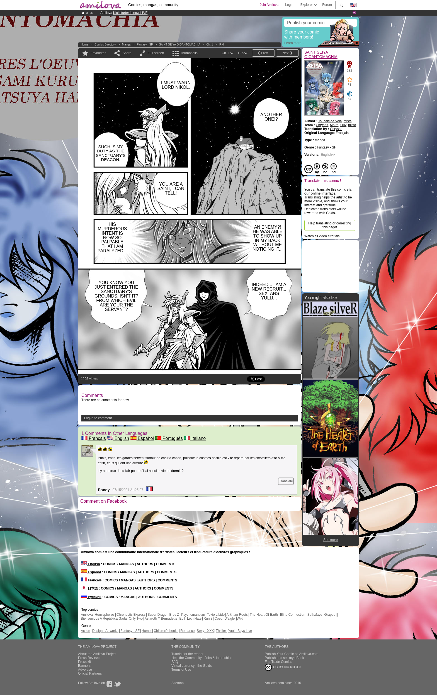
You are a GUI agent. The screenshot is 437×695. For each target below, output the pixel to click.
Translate (286, 481)
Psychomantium (193, 615)
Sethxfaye (314, 615)
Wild (240, 618)
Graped (329, 615)
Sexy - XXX (205, 631)
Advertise (85, 670)
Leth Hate (194, 618)
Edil (182, 618)
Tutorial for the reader (187, 654)
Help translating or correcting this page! (329, 225)
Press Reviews (89, 658)
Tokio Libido (216, 615)
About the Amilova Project (97, 654)
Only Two (136, 618)
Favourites (98, 53)
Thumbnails (189, 53)
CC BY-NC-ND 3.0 (283, 667)
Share (126, 53)
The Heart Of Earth (264, 615)
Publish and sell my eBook (284, 658)
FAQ (174, 662)
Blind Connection (292, 615)
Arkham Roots (237, 615)
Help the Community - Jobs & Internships (201, 658)
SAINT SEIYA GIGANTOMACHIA (179, 44)
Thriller (221, 631)
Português (169, 438)
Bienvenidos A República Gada (104, 618)
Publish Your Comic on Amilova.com (291, 654)
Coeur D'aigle (225, 618)
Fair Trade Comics (278, 662)
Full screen (156, 53)
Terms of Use (181, 670)
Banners (84, 666)
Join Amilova (269, 5)
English (118, 438)
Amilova (87, 615)
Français (93, 438)
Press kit (84, 662)
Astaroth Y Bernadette (161, 618)
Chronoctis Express (130, 615)
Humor (147, 631)
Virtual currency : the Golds (191, 666)
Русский (91, 597)
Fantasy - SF (145, 44)
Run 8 (207, 618)
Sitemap (177, 683)
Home (84, 44)
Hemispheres (105, 615)
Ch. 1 (209, 44)
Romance (187, 631)
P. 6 (221, 44)
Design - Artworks (105, 631)
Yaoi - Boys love (240, 631)
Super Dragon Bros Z (163, 615)
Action (85, 631)
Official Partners (90, 673)
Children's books (166, 631)
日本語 (89, 588)
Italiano (195, 438)
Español (142, 438)
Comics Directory (105, 44)
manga (126, 44)
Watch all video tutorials (321, 236)
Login (289, 5)
